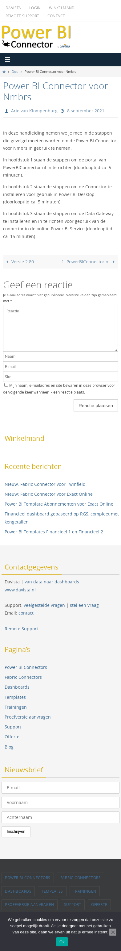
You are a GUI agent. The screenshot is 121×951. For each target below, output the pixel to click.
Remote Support (22, 15)
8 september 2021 (85, 111)
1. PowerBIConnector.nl (89, 262)
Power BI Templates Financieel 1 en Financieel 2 (54, 532)
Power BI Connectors (26, 667)
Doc (15, 71)
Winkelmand (62, 7)
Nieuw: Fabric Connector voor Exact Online (49, 494)
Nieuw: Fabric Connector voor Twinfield (45, 484)
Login (35, 7)
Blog (9, 747)
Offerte (12, 737)
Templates (15, 697)
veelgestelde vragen (44, 605)
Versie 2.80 (19, 262)
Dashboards (17, 687)
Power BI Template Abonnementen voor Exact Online (59, 504)
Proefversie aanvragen (28, 717)
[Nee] (112, 932)
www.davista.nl (20, 590)
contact (26, 613)
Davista (13, 7)
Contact (56, 15)
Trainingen (16, 707)
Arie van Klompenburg (34, 111)
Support (13, 727)
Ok (62, 942)
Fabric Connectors (23, 677)
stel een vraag (84, 605)
